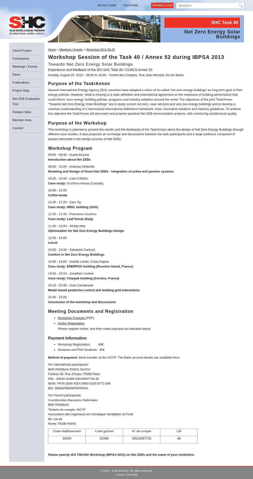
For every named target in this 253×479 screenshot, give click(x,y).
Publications (21, 82)
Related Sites (22, 112)
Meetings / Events (25, 66)
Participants (21, 58)
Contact (18, 128)
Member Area (22, 120)
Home (52, 49)
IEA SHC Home (107, 5)
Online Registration (71, 323)
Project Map (21, 90)
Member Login (162, 5)
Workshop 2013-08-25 (100, 49)
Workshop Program (72, 318)
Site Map (132, 474)
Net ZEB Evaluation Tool (26, 101)
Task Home (130, 5)
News (17, 74)
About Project (22, 50)
